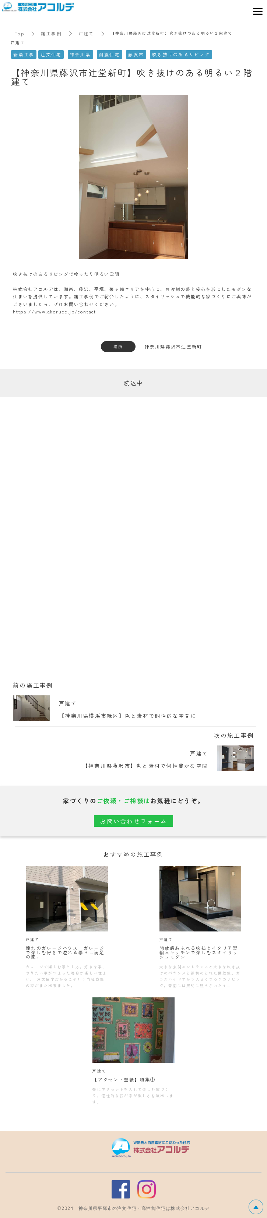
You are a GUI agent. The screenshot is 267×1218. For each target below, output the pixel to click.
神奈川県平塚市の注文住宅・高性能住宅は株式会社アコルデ (144, 1208)
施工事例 (51, 33)
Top (19, 33)
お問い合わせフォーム (133, 821)
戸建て (86, 33)
